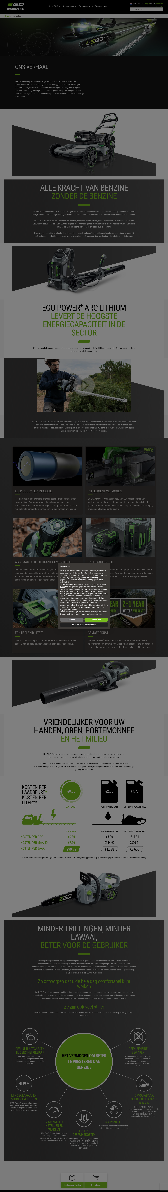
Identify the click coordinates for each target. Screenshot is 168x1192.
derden (62, 587)
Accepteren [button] (96, 620)
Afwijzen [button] (71, 620)
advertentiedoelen (101, 594)
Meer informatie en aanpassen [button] (84, 625)
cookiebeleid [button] (64, 582)
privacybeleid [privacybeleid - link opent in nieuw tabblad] (81, 573)
